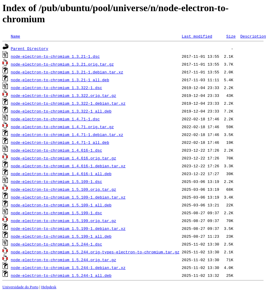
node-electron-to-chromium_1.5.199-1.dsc (56, 212)
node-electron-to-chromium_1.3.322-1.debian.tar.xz (68, 103)
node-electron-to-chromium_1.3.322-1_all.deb (61, 111)
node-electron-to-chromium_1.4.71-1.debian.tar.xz (67, 134)
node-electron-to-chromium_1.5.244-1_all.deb (61, 275)
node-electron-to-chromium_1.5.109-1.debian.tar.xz (68, 197)
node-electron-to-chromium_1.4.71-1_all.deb (60, 142)
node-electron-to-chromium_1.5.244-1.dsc (56, 244)
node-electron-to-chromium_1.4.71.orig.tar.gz (62, 126)
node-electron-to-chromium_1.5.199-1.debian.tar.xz (68, 228)
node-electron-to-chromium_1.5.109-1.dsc (56, 181)
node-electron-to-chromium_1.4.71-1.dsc (55, 119)
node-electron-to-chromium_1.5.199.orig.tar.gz (63, 220)
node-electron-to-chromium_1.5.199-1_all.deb (61, 236)
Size (230, 36)
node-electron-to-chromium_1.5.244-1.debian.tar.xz (68, 267)
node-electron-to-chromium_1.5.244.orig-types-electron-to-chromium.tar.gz (95, 252)
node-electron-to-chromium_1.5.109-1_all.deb (61, 205)
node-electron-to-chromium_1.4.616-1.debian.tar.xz (68, 166)
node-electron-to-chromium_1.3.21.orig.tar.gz (62, 64)
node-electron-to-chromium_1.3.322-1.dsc (56, 87)
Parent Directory (29, 48)
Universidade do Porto (20, 287)
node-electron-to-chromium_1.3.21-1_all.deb (60, 79)
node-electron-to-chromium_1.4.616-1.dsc (56, 150)
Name (15, 36)
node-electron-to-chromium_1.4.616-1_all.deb (61, 173)
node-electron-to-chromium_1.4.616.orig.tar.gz (63, 158)
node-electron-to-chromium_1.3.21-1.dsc (55, 56)
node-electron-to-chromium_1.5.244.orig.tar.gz (63, 259)
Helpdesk (48, 287)
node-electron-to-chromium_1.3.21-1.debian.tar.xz (67, 72)
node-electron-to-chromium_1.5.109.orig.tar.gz (63, 189)
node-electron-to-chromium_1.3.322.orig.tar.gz (63, 95)
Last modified (197, 36)
